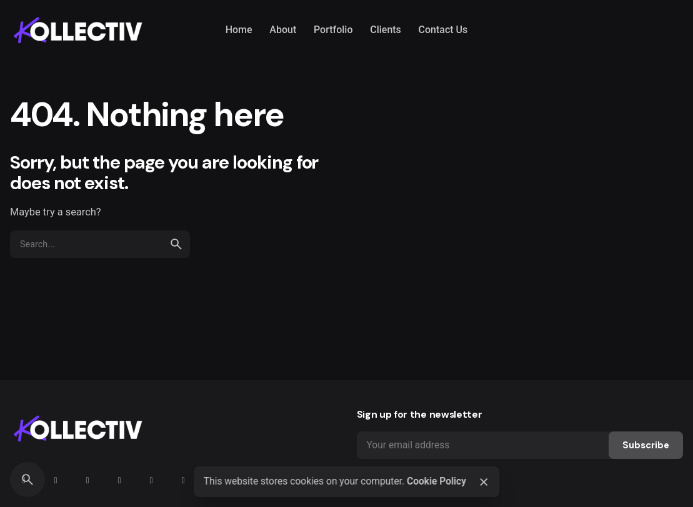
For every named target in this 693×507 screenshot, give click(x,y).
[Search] (27, 479)
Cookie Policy (436, 481)
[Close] (483, 482)
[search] (176, 244)
